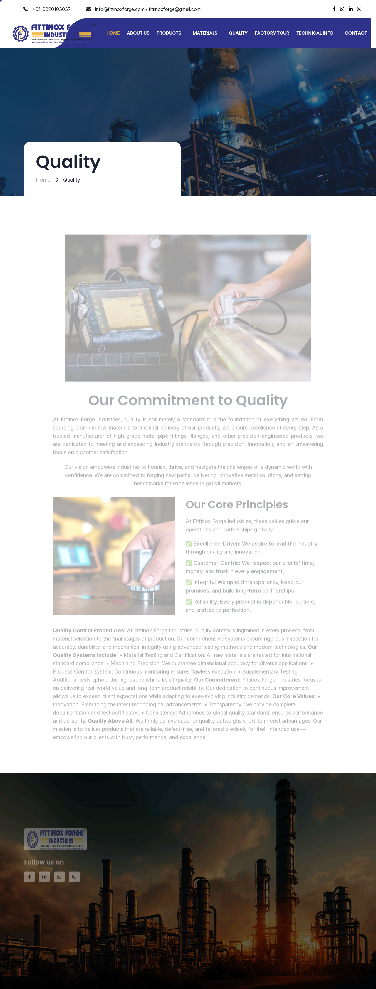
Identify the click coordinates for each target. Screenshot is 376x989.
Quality (238, 33)
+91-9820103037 (51, 9)
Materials (205, 33)
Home (113, 33)
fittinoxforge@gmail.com (175, 9)
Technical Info (314, 33)
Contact (356, 33)
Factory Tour (272, 33)
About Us (138, 33)
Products (169, 33)
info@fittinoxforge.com (120, 9)
